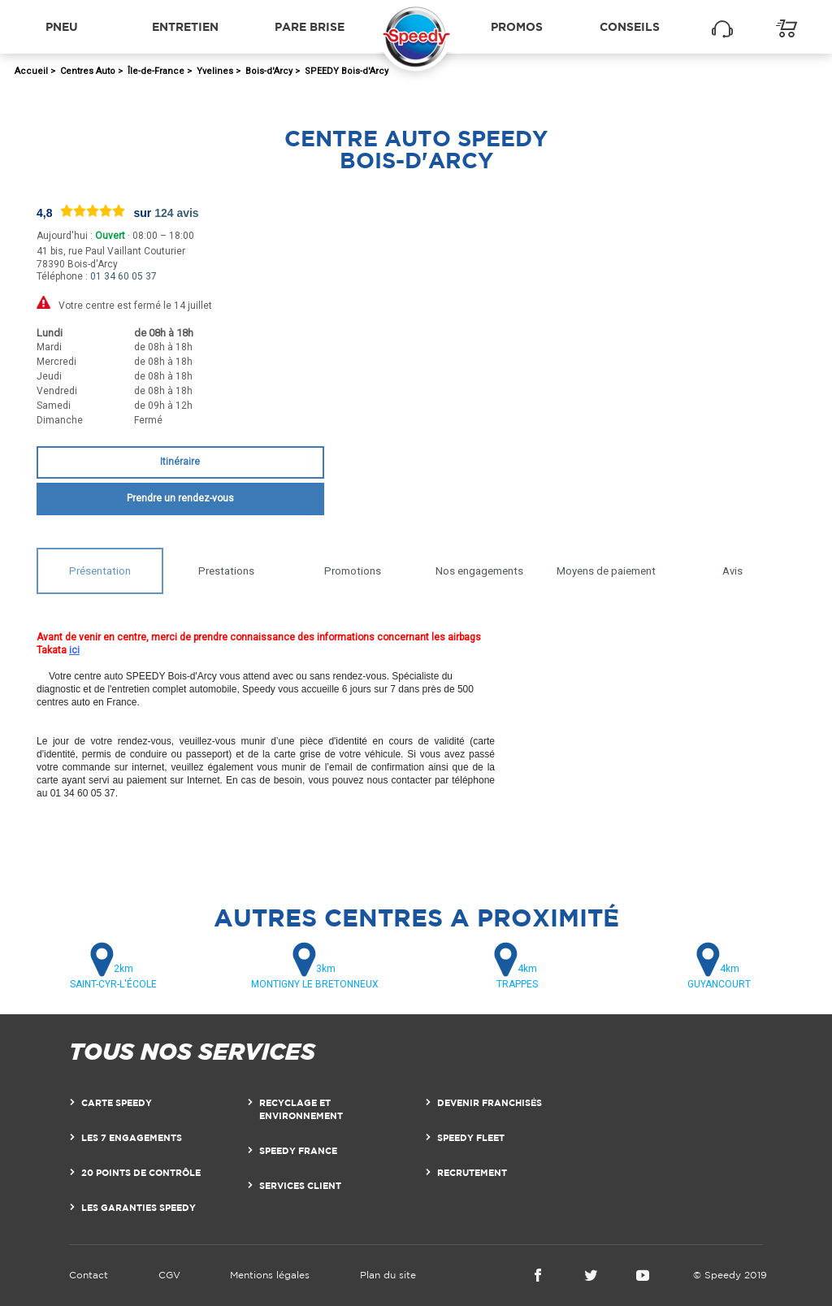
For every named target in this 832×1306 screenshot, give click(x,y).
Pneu (62, 26)
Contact (88, 1274)
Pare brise (309, 26)
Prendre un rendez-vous (180, 498)
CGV (169, 1274)
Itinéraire (180, 461)
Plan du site (388, 1274)
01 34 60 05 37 (123, 276)
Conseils (630, 26)
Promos (517, 26)
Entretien (185, 26)
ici (74, 650)
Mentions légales (270, 1274)
